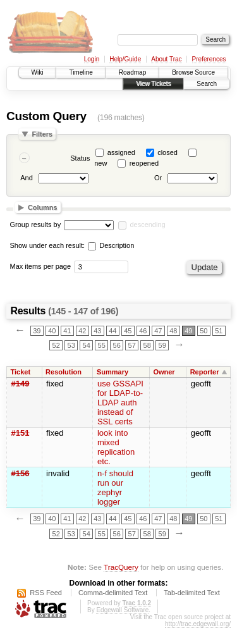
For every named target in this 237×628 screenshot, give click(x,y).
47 (158, 331)
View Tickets (153, 83)
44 (112, 331)
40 (52, 331)
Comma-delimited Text (112, 592)
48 (173, 331)
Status (80, 158)
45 (127, 331)
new (100, 163)
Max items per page (40, 266)
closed (167, 152)
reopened (144, 163)
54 (86, 345)
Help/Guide (125, 59)
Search (207, 83)
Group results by (35, 224)
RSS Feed (46, 592)
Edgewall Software (122, 609)
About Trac (166, 59)
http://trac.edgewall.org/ (198, 623)
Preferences (209, 59)
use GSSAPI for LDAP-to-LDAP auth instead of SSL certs (120, 402)
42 (82, 331)
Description (111, 245)
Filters (42, 134)
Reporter (204, 372)
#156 (20, 473)
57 (132, 345)
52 (56, 345)
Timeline (80, 72)
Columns (43, 207)
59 (162, 345)
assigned (121, 152)
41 (67, 331)
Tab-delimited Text (191, 592)
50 (203, 331)
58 (147, 345)
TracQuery (121, 567)
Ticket (21, 372)
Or (158, 178)
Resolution (64, 372)
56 (117, 345)
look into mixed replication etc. (116, 447)
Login (91, 59)
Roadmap (132, 72)
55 (102, 345)
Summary (112, 372)
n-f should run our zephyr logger (115, 488)
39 (36, 331)
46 (143, 331)
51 (218, 331)
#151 (20, 433)
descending (147, 224)
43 (97, 331)
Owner (163, 372)
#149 (20, 383)
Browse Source (193, 72)
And (26, 178)
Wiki (38, 72)
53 (71, 345)
